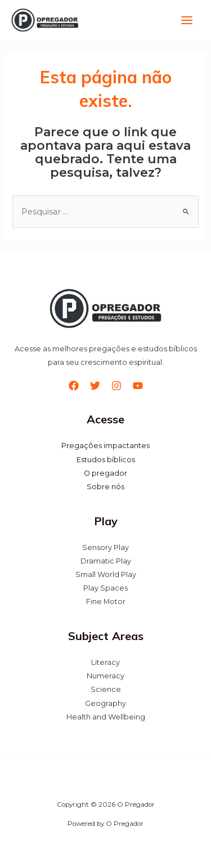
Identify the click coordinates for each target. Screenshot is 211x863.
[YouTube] (138, 386)
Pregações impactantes (105, 446)
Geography (105, 703)
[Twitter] (95, 386)
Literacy (105, 663)
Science (106, 690)
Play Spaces (105, 588)
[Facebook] (74, 386)
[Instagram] (116, 386)
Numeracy (105, 676)
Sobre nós (105, 486)
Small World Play (105, 574)
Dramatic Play (105, 561)
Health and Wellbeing (105, 717)
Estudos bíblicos (106, 459)
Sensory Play (105, 547)
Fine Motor (105, 601)
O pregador (105, 473)
